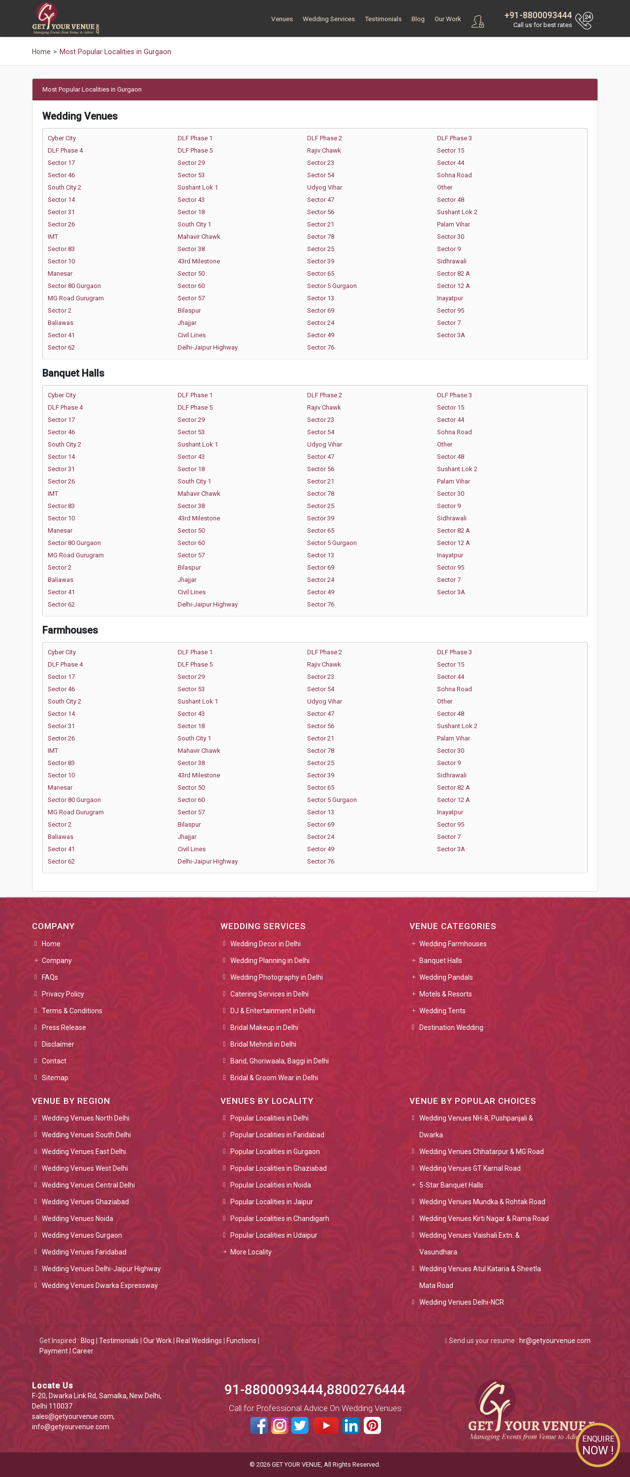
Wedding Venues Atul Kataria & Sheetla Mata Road (480, 1277)
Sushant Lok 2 (457, 212)
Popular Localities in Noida (270, 1185)
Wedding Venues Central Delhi (88, 1185)
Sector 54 (320, 175)
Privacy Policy (63, 994)
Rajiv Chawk (324, 150)
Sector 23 (320, 162)
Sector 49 (320, 335)
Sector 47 (320, 199)
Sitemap (55, 1078)
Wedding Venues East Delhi (84, 1152)
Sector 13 (320, 298)
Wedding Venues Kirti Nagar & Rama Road (484, 1218)
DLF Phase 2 (324, 138)
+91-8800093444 (538, 15)
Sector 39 (320, 261)
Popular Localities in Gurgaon (275, 1152)
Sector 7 (449, 322)
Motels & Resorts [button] (445, 994)
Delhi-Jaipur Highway (208, 347)
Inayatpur (450, 298)
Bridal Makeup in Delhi (264, 1027)
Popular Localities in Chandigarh (279, 1218)
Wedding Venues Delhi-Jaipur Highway (101, 1269)
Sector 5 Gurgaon (332, 285)
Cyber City (62, 138)
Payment (53, 1351)
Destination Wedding (451, 1027)
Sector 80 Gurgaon (74, 285)
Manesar (60, 273)
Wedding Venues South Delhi (86, 1135)
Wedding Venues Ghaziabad (85, 1202)
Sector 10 (61, 261)
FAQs (50, 977)
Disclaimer (58, 1044)
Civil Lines (192, 335)
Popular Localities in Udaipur (273, 1235)
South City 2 (64, 187)
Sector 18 (191, 212)
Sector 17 (61, 162)
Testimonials (383, 19)
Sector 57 (191, 298)
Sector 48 (450, 199)
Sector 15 (450, 150)
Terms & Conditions (72, 1011)
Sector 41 (61, 335)
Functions (241, 1341)
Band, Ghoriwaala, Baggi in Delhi (279, 1061)
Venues (282, 19)
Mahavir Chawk (199, 236)
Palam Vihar (453, 224)
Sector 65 (320, 273)
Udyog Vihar (324, 187)
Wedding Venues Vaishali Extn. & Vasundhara (469, 1243)
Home (51, 944)
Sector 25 (320, 249)
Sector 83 (61, 249)
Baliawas (60, 322)
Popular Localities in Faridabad (277, 1135)
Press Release (64, 1027)
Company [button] (57, 960)
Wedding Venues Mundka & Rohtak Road (482, 1202)
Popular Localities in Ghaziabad (278, 1168)
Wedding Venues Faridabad (84, 1252)
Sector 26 (61, 224)
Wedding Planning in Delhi (270, 960)
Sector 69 (320, 310)
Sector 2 (59, 310)
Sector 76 (320, 347)
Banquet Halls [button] (440, 960)
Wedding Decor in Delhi (265, 944)
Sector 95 (450, 310)
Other (444, 187)
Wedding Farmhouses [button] (453, 944)
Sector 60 (191, 285)
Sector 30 (450, 236)
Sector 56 (320, 212)
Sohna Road (454, 175)
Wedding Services (329, 19)
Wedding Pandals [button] (446, 977)
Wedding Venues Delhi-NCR (461, 1302)
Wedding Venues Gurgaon (82, 1235)
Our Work (448, 19)
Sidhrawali (452, 261)
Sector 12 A (453, 285)
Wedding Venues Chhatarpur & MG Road (481, 1152)
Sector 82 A (453, 273)
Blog (418, 19)
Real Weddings (199, 1341)
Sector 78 (320, 236)
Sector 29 (191, 162)
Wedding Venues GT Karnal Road (470, 1168)
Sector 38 (191, 249)
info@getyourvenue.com (70, 1427)
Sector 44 (450, 162)
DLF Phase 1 (195, 138)
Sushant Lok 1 (198, 187)
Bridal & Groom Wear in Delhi (274, 1078)
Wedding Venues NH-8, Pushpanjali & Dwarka (476, 1126)
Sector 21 (320, 224)
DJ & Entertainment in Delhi (272, 1011)
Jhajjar (187, 322)
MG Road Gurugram (76, 298)
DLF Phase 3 (454, 138)
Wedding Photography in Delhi (276, 977)
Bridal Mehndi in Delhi (263, 1044)
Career (83, 1351)
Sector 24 (320, 322)
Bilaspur (189, 310)
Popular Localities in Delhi (269, 1118)
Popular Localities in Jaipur (271, 1202)
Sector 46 (61, 175)
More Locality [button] (251, 1252)
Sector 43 (191, 199)
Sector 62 (61, 347)
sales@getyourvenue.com (72, 1416)
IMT (53, 236)
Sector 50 (191, 273)
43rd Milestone (199, 261)
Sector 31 (61, 212)
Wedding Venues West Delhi (85, 1168)
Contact (54, 1061)
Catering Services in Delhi (269, 994)
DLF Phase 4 (65, 150)
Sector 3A (451, 335)
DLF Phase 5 (195, 150)
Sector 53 (191, 175)
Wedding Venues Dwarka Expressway (100, 1285)
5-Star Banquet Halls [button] (451, 1185)
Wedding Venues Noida (77, 1218)
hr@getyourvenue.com (555, 1341)
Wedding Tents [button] (442, 1011)
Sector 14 (61, 199)
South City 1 (194, 224)
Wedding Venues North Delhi (85, 1118)
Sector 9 (449, 249)
